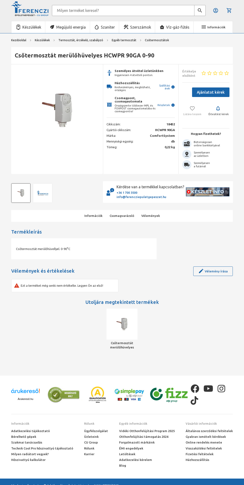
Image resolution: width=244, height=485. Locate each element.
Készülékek (31, 27)
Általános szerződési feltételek (209, 431)
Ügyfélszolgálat (96, 431)
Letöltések (127, 454)
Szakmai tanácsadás (26, 442)
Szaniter (108, 27)
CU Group (91, 442)
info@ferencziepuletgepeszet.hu (141, 197)
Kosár (229, 10)
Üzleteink (91, 436)
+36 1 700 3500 (127, 192)
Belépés (216, 10)
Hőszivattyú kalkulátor (28, 459)
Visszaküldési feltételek (204, 448)
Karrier (89, 454)
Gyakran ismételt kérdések (206, 436)
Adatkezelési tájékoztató (30, 431)
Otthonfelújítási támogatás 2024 (143, 436)
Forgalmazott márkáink (137, 442)
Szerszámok (140, 27)
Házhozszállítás (197, 459)
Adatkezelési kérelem (135, 459)
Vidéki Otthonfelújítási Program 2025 (147, 431)
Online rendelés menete (204, 442)
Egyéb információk (133, 423)
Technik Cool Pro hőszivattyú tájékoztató (42, 448)
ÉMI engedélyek (131, 448)
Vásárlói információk (201, 423)
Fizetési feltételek (200, 454)
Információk (20, 423)
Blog (122, 465)
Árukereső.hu (25, 399)
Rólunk (89, 423)
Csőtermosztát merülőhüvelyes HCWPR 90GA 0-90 (122, 345)
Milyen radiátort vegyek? (30, 454)
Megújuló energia (71, 27)
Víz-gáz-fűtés (177, 27)
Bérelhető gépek (23, 436)
